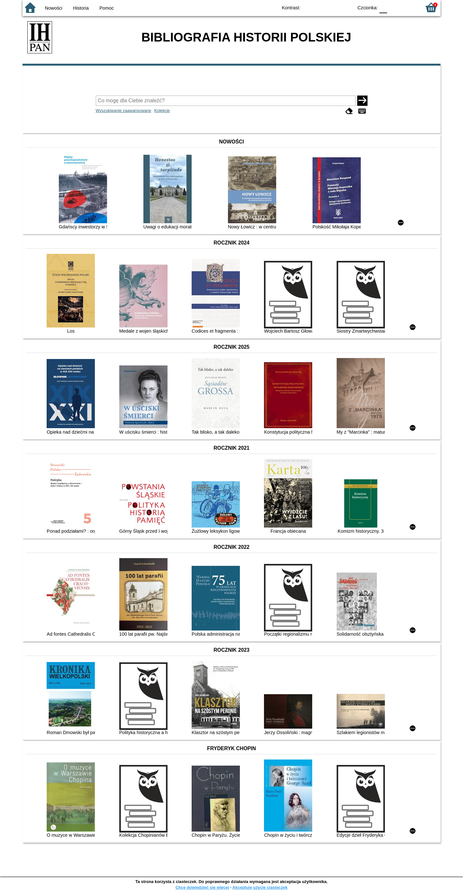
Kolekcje (162, 110)
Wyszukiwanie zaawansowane (123, 110)
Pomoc (106, 8)
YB (333, 7)
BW (320, 7)
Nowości (53, 8)
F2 (409, 7)
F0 (383, 7)
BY (346, 7)
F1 (394, 7)
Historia (81, 8)
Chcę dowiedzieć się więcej (202, 887)
